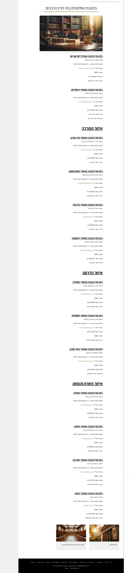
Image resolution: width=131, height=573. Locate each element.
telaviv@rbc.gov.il (69, 150)
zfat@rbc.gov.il (70, 505)
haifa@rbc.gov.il (69, 438)
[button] (120, 485)
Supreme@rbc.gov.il (68, 68)
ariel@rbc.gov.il (69, 217)
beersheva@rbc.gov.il (67, 361)
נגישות (48, 568)
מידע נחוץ (94, 1)
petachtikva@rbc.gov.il (67, 183)
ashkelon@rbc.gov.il (68, 327)
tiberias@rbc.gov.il (68, 472)
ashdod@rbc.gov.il (68, 294)
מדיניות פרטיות (56, 568)
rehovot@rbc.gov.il (68, 250)
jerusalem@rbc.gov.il (67, 102)
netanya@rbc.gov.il (68, 405)
